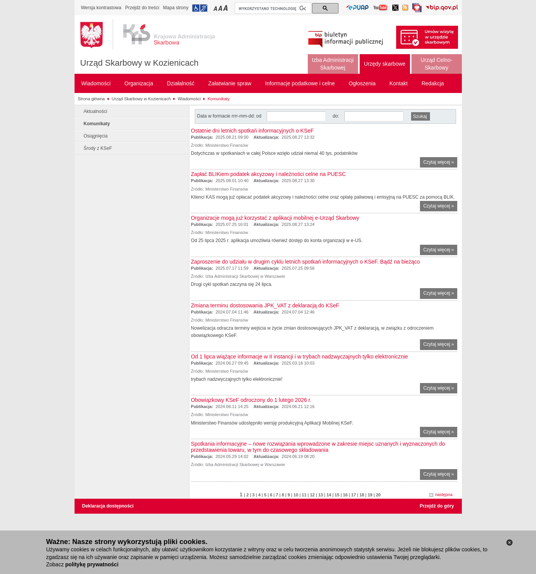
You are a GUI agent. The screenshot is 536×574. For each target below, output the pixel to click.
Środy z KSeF (98, 148)
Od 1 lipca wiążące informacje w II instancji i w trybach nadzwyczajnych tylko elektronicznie (299, 356)
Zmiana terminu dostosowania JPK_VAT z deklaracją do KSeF (265, 305)
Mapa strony (175, 7)
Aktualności (95, 111)
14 (329, 495)
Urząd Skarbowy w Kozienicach (139, 62)
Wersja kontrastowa (101, 7)
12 (312, 495)
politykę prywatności (91, 564)
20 (378, 495)
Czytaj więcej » (440, 163)
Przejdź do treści (142, 7)
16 (345, 495)
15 (337, 495)
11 (304, 495)
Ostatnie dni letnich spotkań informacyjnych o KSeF (252, 131)
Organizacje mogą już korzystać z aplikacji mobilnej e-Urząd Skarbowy (275, 218)
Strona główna (91, 98)
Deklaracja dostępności (108, 506)
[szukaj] (272, 8)
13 (320, 495)
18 (361, 495)
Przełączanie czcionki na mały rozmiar (216, 8)
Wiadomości (189, 98)
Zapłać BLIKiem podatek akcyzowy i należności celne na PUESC (268, 174)
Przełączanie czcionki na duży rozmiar (226, 8)
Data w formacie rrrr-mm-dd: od (230, 116)
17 (353, 495)
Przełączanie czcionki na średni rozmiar (221, 8)
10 (296, 495)
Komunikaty (218, 98)
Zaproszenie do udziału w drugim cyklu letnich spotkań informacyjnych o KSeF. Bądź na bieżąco (305, 262)
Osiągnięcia (96, 136)
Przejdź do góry (437, 506)
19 (370, 495)
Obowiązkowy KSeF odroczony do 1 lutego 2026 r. (251, 400)
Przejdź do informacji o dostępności (199, 8)
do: (336, 116)
